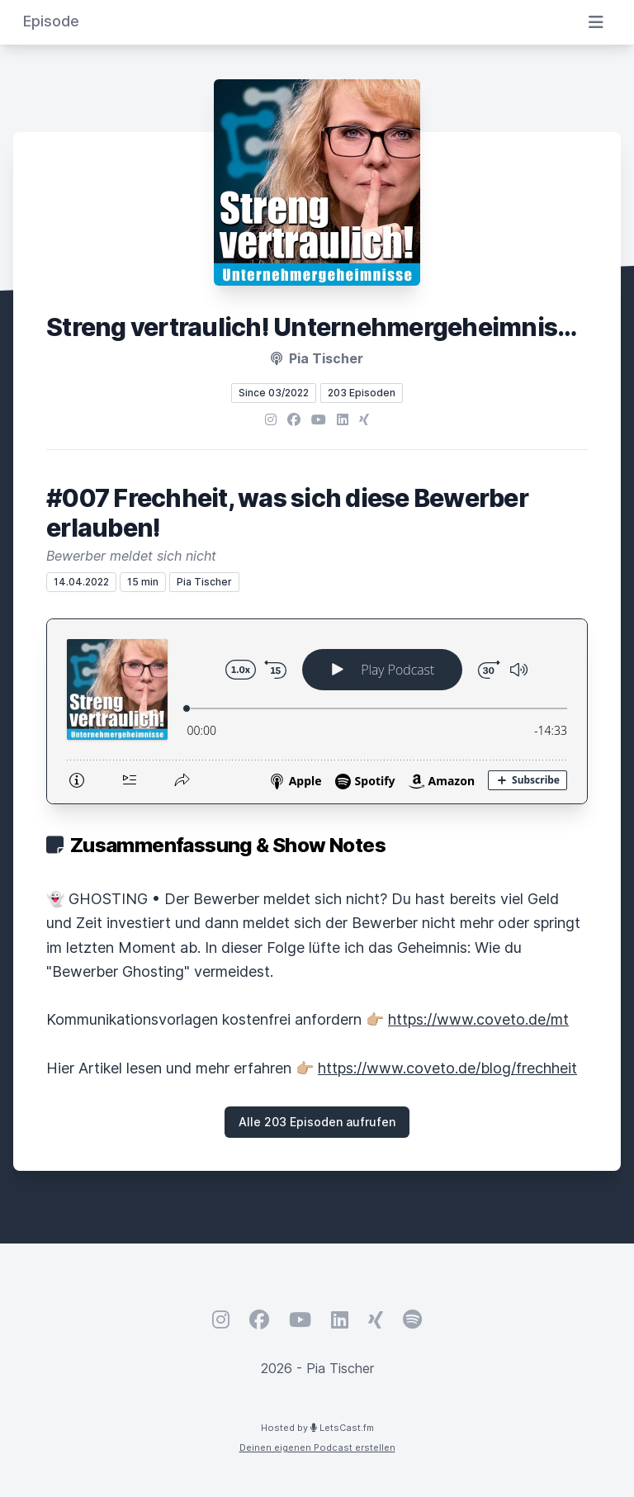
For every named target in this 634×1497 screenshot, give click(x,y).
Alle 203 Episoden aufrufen (317, 1122)
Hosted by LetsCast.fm (317, 1427)
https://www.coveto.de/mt (478, 1019)
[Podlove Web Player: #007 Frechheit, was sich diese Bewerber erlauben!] (317, 711)
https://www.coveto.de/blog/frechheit (447, 1068)
